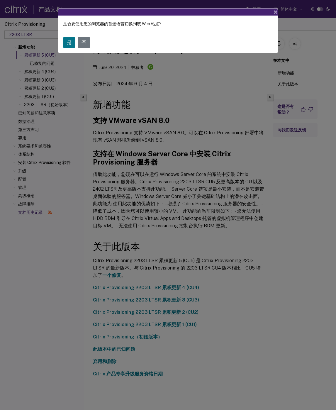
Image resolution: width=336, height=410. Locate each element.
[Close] (275, 12)
